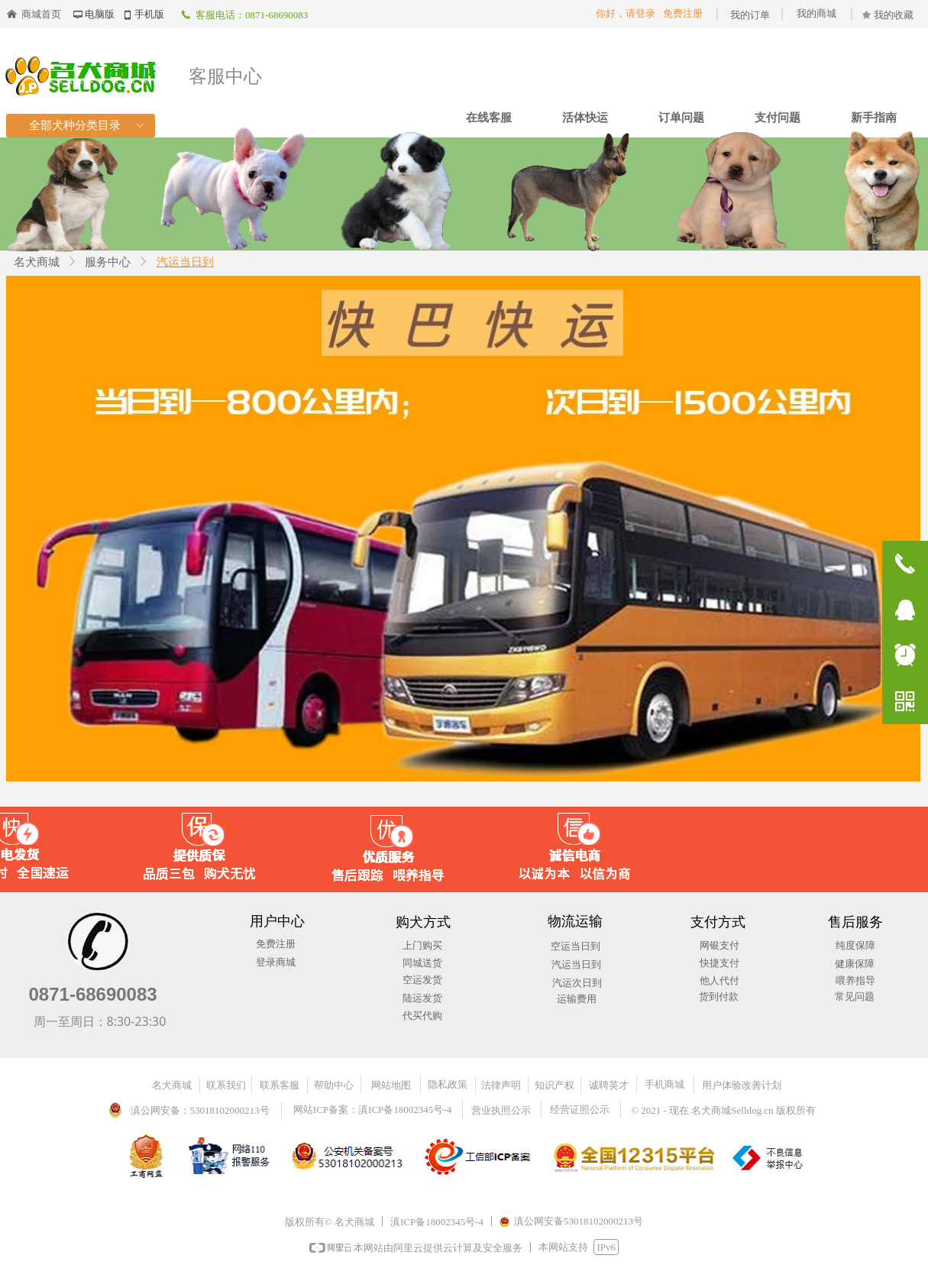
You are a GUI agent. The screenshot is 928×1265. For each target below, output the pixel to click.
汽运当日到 (185, 262)
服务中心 (108, 262)
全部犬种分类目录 (87, 126)
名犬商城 (37, 262)
